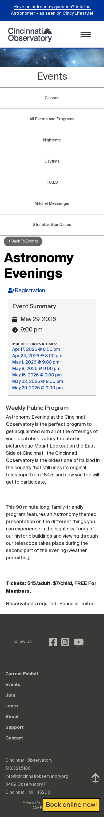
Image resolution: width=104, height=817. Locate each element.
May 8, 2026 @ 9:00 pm (36, 369)
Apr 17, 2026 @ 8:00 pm (36, 350)
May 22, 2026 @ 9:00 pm (37, 382)
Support (14, 727)
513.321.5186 (17, 768)
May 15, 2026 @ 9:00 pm (37, 375)
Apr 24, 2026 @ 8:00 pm (37, 356)
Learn (11, 705)
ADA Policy (41, 808)
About (12, 716)
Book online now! (71, 805)
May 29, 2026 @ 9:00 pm (37, 388)
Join (10, 695)
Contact (14, 737)
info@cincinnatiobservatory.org (36, 776)
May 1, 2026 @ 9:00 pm (35, 362)
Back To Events (23, 241)
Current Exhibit (21, 673)
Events (13, 684)
